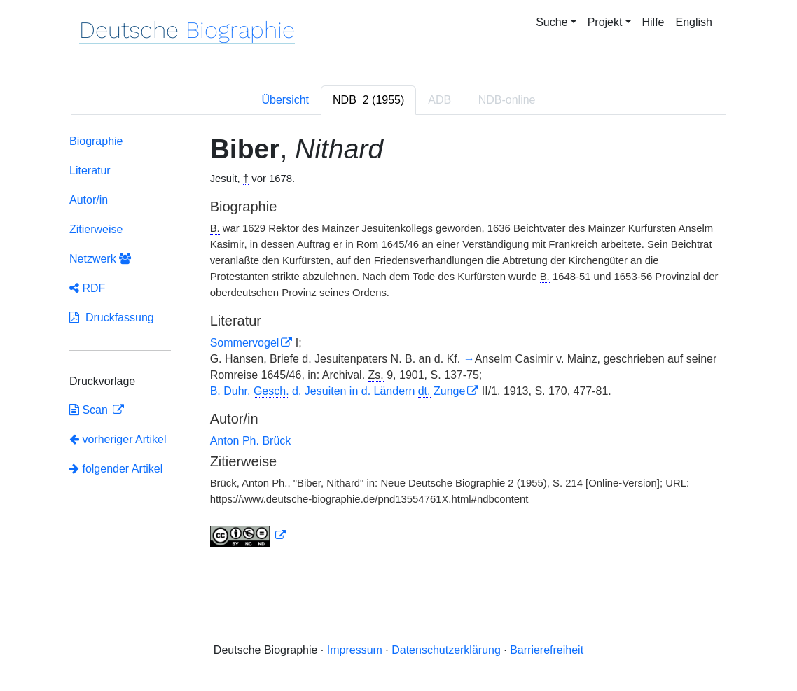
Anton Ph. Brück (250, 441)
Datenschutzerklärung (446, 650)
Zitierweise (96, 229)
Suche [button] (551, 22)
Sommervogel (244, 343)
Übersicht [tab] (285, 100)
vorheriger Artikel (118, 439)
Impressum (354, 650)
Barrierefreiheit (546, 650)
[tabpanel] (398, 344)
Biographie (96, 141)
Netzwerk (100, 259)
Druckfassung (111, 317)
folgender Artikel (115, 469)
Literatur (90, 170)
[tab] (368, 100)
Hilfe (653, 22)
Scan (90, 410)
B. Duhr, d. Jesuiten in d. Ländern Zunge (338, 391)
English (694, 22)
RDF (87, 288)
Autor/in (88, 200)
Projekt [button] (605, 22)
